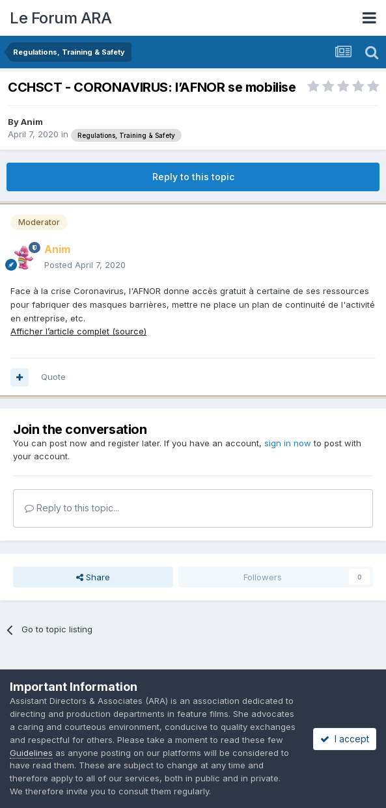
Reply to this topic (193, 176)
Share (93, 577)
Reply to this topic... (72, 507)
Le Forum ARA (60, 17)
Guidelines (31, 752)
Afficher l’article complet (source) (78, 331)
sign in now (287, 443)
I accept (344, 738)
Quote (53, 376)
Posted (85, 265)
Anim (32, 121)
